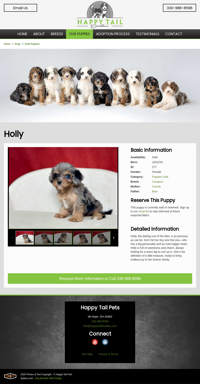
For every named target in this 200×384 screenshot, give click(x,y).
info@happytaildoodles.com (100, 326)
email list (143, 211)
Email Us (20, 7)
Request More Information (81, 279)
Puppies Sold (160, 176)
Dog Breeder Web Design (48, 378)
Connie (156, 186)
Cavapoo (157, 181)
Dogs (18, 44)
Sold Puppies (32, 44)
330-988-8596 (179, 7)
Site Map (87, 354)
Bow (154, 191)
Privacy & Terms (108, 354)
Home (7, 44)
